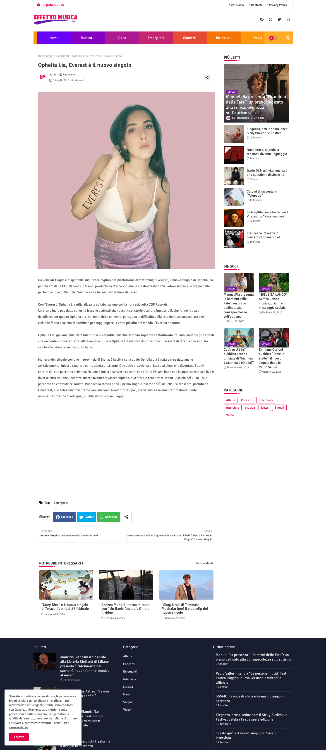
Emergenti (156, 38)
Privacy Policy (277, 5)
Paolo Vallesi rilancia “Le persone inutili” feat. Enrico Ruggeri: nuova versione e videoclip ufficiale (81, 718)
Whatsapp (111, 517)
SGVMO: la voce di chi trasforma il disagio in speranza (85, 743)
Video (121, 38)
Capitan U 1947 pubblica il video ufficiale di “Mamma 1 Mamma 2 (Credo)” (239, 356)
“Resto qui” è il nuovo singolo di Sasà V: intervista (246, 735)
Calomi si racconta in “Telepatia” (262, 193)
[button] (288, 37)
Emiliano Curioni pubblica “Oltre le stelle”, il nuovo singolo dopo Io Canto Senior (271, 358)
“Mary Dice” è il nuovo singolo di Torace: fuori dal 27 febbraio (65, 607)
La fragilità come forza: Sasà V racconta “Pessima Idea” (267, 214)
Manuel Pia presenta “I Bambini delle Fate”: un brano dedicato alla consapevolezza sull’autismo (239, 305)
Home (53, 38)
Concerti (189, 38)
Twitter (89, 517)
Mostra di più (204, 563)
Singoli (279, 408)
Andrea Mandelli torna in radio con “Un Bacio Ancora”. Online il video (125, 609)
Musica (86, 38)
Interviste (223, 38)
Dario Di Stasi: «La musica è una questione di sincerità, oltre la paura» (267, 175)
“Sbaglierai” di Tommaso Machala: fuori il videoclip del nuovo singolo (185, 609)
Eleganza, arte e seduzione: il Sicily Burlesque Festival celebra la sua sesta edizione (268, 133)
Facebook (67, 517)
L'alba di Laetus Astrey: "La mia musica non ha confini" (84, 693)
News (257, 38)
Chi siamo (237, 5)
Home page (45, 56)
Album (230, 400)
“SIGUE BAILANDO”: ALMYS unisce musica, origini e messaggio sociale (273, 301)
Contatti (256, 5)
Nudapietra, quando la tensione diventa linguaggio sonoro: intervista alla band (267, 154)
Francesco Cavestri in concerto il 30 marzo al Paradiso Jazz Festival (263, 237)
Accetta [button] (19, 737)
